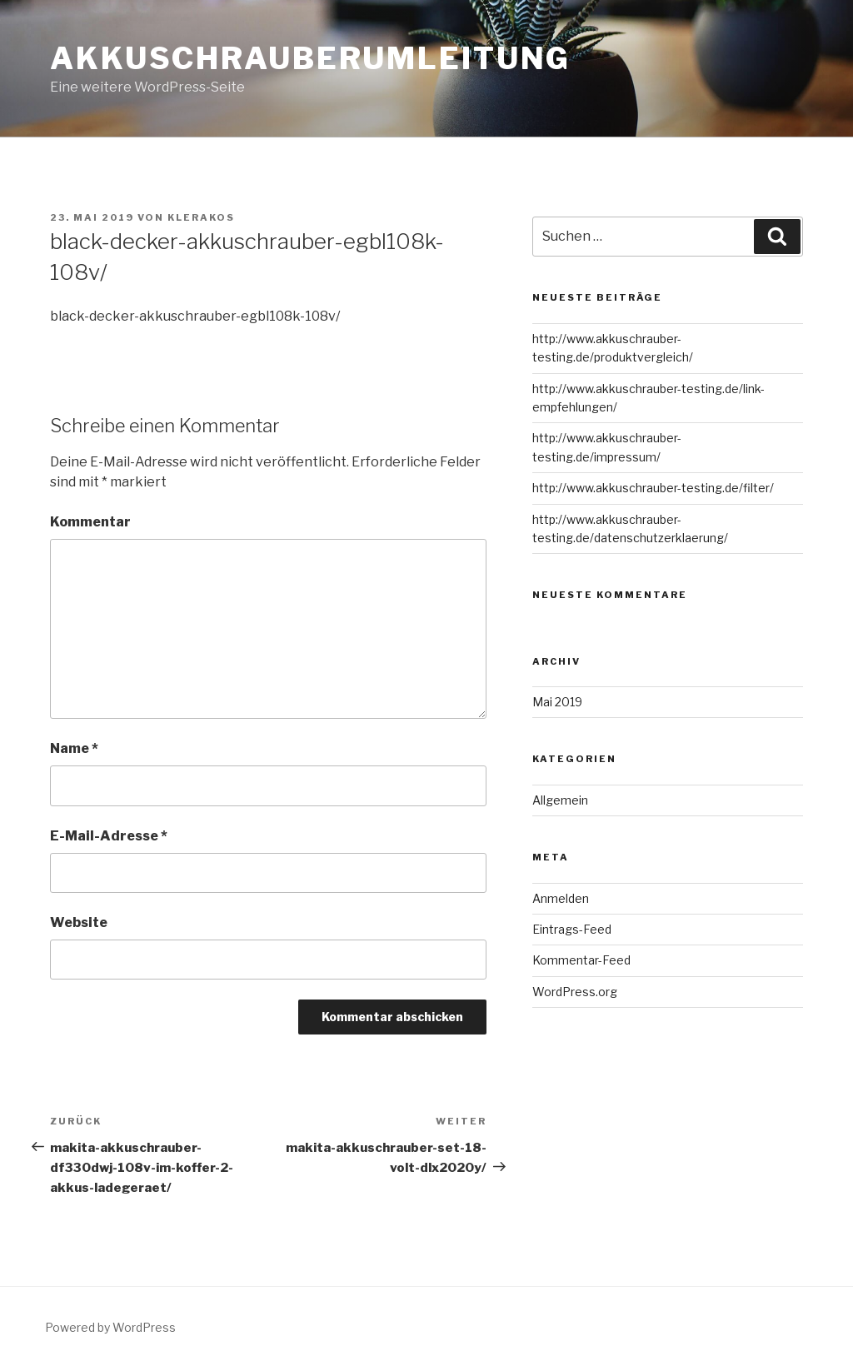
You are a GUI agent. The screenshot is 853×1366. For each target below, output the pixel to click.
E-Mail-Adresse (108, 836)
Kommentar (90, 522)
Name (74, 748)
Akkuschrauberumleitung (310, 58)
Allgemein (560, 800)
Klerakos (201, 217)
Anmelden (560, 898)
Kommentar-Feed (581, 960)
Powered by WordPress (110, 1327)
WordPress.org (574, 992)
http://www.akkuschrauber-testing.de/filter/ (653, 488)
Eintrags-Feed (571, 929)
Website (78, 922)
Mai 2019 (557, 702)
